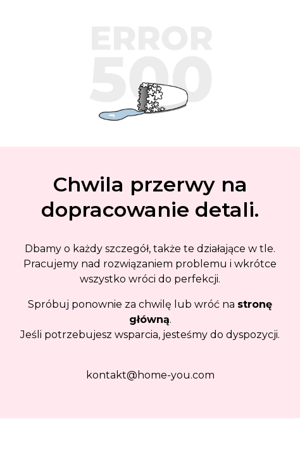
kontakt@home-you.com (150, 375)
